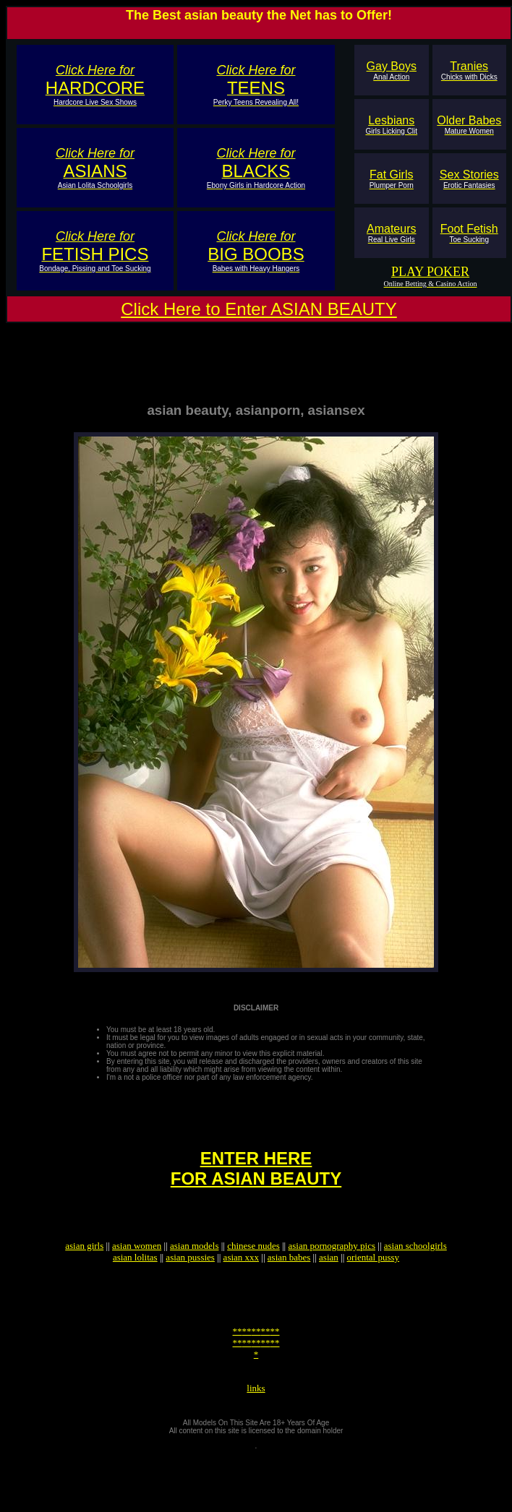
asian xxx (241, 1283)
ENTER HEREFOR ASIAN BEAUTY (256, 1188)
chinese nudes (253, 1271)
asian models (194, 1271)
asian (328, 1283)
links (256, 1429)
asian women (136, 1271)
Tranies (469, 70)
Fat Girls (392, 178)
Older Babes (469, 124)
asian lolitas (135, 1283)
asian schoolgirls (415, 1271)
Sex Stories (469, 178)
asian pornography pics (331, 1271)
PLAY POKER (430, 272)
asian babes (289, 1283)
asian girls (84, 1271)
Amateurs (391, 233)
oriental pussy (373, 1283)
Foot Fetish (469, 233)
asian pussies (190, 1283)
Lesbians (391, 124)
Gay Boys (392, 70)
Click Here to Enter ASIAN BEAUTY (258, 309)
